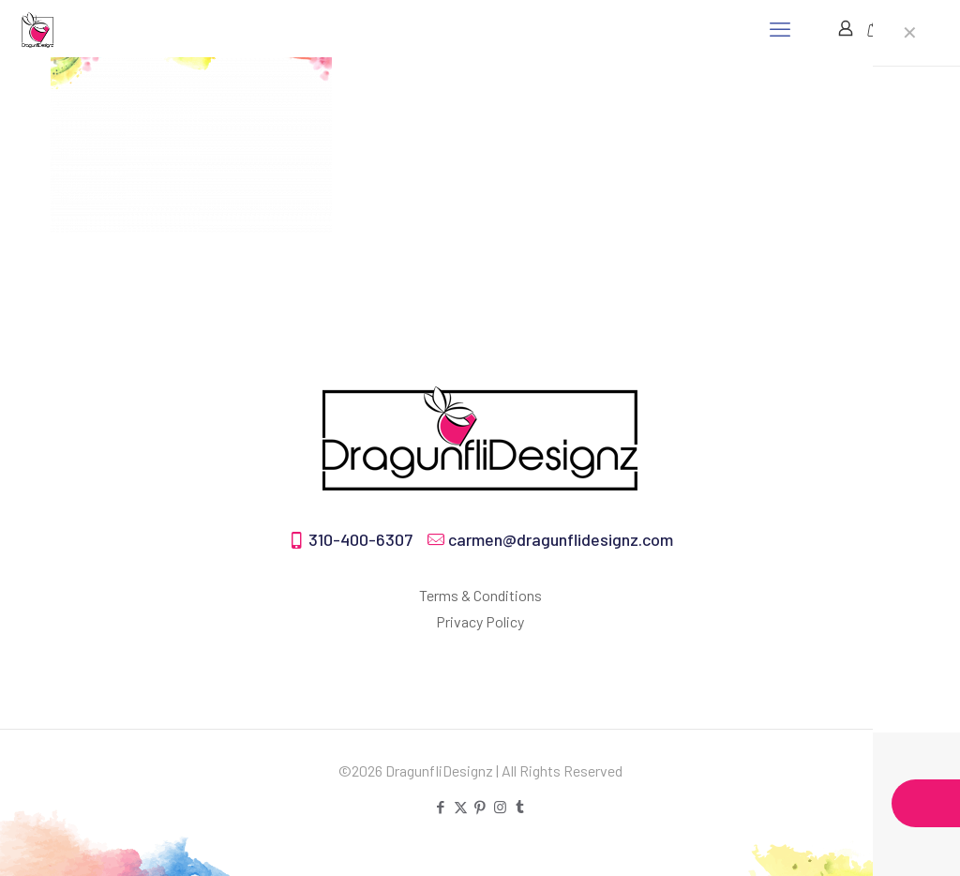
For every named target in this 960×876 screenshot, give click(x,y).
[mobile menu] (780, 28)
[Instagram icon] (500, 806)
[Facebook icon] (441, 806)
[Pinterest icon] (480, 806)
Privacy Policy (480, 621)
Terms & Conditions (480, 595)
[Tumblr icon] (520, 806)
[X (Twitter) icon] (461, 806)
